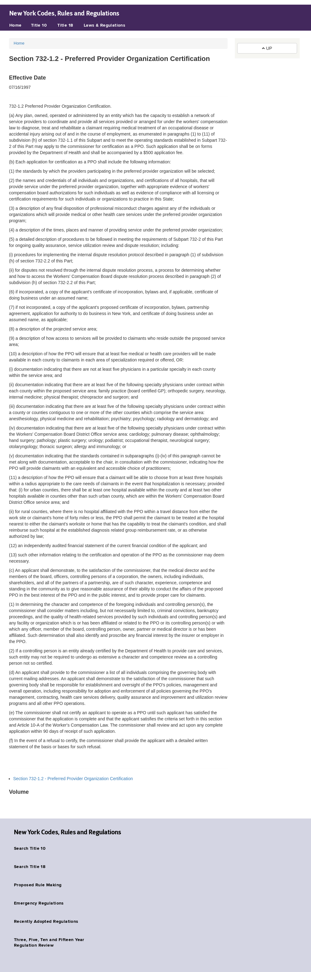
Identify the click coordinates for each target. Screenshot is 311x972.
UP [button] (267, 48)
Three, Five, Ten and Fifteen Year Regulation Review (49, 943)
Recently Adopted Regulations (46, 921)
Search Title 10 (30, 848)
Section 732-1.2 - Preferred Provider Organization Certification (73, 778)
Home (15, 25)
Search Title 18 (29, 867)
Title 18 (65, 25)
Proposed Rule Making (37, 885)
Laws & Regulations (105, 25)
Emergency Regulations (39, 903)
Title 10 (39, 25)
